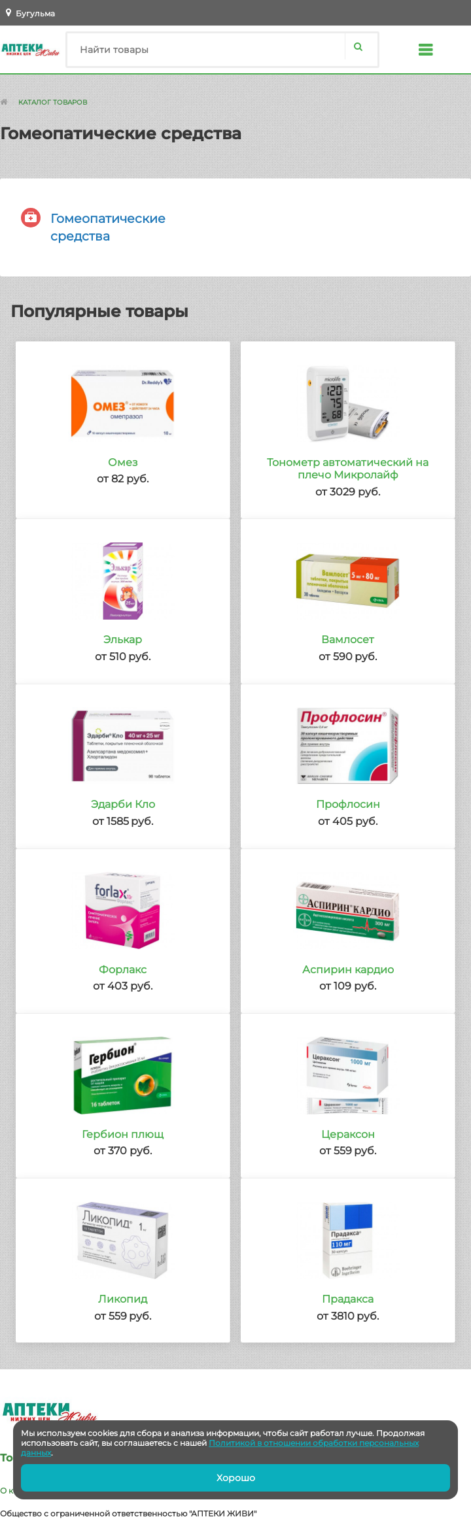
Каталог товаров (52, 102)
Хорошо (236, 1478)
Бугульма (35, 13)
